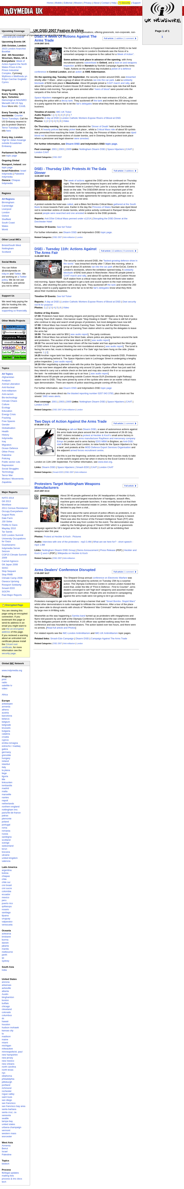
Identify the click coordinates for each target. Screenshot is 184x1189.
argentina (7, 870)
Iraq (4, 441)
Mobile (58, 2)
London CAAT (41, 152)
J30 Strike (7, 521)
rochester (7, 1091)
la (3, 1033)
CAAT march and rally (118, 83)
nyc (3, 1072)
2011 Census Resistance (15, 508)
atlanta (5, 991)
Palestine (6, 455)
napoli (5, 800)
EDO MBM (101, 441)
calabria (6, 733)
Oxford (5, 215)
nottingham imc (10, 809)
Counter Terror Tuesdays (12, 117)
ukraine (6, 855)
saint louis (7, 1097)
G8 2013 (6, 501)
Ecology (6, 407)
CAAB (22, 106)
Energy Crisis (9, 414)
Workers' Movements (13, 478)
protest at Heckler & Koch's (97, 435)
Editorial (68, 2)
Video (66, 121)
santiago (6, 912)
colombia (6, 891)
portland (6, 1085)
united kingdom (10, 858)
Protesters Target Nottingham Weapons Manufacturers (67, 486)
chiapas (6, 876)
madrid (5, 788)
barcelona (7, 715)
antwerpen (7, 703)
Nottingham (8, 248)
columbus (7, 1015)
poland (5, 821)
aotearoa (6, 933)
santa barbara (9, 1109)
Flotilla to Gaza (9, 525)
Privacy (88, 2)
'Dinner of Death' (100, 126)
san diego (7, 1100)
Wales (5, 226)
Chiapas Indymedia (11, 182)
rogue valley (8, 1094)
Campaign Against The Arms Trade (109, 638)
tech (4, 1181)
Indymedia (7, 438)
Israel (5, 1151)
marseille (6, 794)
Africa (5, 694)
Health (5, 431)
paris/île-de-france (11, 812)
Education (7, 411)
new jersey (7, 1057)
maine (5, 1039)
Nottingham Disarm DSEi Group (58, 550)
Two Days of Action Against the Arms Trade (70, 421)
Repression (8, 465)
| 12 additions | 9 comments (117, 251)
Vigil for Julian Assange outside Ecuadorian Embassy (14, 143)
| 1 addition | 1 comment (119, 38)
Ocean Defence (10, 448)
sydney (5, 960)
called (70, 204)
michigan (6, 1045)
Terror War (7, 475)
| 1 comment (124, 423)
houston (6, 1024)
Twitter (17, 273)
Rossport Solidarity (11, 584)
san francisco (9, 1103)
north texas (7, 1069)
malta (5, 791)
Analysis (6, 380)
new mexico (8, 1060)
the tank (98, 100)
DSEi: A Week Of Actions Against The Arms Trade (65, 38)
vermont (6, 1130)
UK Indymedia (34, 9)
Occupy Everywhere (12, 511)
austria (5, 712)
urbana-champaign (11, 1127)
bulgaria (6, 731)
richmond (6, 1088)
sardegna (7, 836)
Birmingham (8, 202)
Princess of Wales (101, 207)
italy (4, 767)
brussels (6, 728)
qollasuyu (7, 906)
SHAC (5, 568)
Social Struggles (10, 468)
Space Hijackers (42, 97)
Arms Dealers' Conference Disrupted (65, 570)
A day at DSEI (52, 118)
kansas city (7, 1030)
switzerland (7, 845)
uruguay (6, 918)
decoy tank (67, 100)
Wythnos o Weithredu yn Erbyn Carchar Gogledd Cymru (14, 79)
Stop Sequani (9, 571)
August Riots (8, 514)
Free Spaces (8, 421)
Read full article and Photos (61, 627)
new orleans (8, 1064)
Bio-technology (9, 397)
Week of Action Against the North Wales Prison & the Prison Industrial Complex (14, 67)
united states (8, 1124)
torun (4, 848)
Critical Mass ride (106, 129)
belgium (6, 721)
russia (5, 833)
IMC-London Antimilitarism (76, 633)
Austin (5, 994)
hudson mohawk (10, 1027)
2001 (54, 149)
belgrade (6, 725)
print (4, 679)
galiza (5, 749)
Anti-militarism (69, 237)
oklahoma (7, 1076)
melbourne (7, 952)
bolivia (5, 873)
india (4, 970)
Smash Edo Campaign (62, 638)
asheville (6, 988)
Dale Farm (7, 518)
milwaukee (7, 1048)
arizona (6, 982)
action (78, 71)
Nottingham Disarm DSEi (92, 149)
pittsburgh (7, 1082)
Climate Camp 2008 (12, 578)
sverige (5, 842)
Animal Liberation (11, 384)
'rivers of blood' (102, 89)
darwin (5, 942)
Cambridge (7, 205)
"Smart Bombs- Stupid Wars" (120, 601)
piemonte (6, 818)
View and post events (13, 36)
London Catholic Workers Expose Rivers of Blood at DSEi (91, 118)
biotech (5, 1163)
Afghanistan (8, 377)
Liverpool (6, 209)
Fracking (6, 417)
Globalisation (8, 428)
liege (4, 773)
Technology (8, 472)
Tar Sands (7, 531)
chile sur (6, 882)
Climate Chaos (9, 401)
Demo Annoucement (87, 550)
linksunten (7, 782)
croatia (5, 737)
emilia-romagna (10, 743)
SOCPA (6, 591)
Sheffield (6, 219)
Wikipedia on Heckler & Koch (73, 553)
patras (5, 815)
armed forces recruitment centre (86, 450)
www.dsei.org (105, 461)
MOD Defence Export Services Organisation (108, 447)
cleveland (7, 1009)
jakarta (5, 945)
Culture (5, 404)
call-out (73, 429)
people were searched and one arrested (63, 213)
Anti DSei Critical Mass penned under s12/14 (68, 218)
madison (6, 1036)
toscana (6, 852)
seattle (5, 1118)
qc (3, 957)
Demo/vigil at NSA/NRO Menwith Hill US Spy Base (14, 103)
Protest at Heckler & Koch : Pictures (62, 536)
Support (136, 2)
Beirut (5, 1148)
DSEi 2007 (57, 157)
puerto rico (7, 903)
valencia (6, 861)
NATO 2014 (8, 497)
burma (5, 939)
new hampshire (10, 1054)
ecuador (6, 894)
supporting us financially (14, 310)
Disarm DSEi (73, 143)
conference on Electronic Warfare (110, 577)
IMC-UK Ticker (64, 112)
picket (72, 129)
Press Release (107, 550)
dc (3, 1018)
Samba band (78, 615)
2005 (68, 149)
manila (5, 948)
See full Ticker (64, 227)
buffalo (5, 1003)
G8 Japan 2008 (10, 564)
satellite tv (7, 685)
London (80, 237)
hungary (6, 758)
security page (9, 653)
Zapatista (6, 482)
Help (113, 2)
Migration (6, 444)
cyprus (5, 740)
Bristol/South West (11, 245)
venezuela (7, 924)
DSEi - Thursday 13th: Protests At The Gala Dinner (70, 171)
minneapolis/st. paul (12, 1051)
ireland (5, 761)
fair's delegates (84, 103)
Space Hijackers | (66, 467)
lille (3, 779)
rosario (5, 909)
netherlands (8, 803)
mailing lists (8, 1175)
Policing (6, 458)
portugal (6, 824)
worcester (7, 1136)
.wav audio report (79, 334)
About (96, 2)
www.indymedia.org (12, 670)
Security (126, 2)
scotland (6, 840)
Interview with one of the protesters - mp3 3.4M (67, 541)
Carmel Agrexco (10, 561)
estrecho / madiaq (11, 746)
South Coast (8, 222)
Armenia (6, 1145)
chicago (6, 1006)
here (8, 130)
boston (5, 1000)
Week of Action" (125, 54)
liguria (5, 776)
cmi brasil (7, 885)
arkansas (6, 985)
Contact (105, 2)
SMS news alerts (51, 396)
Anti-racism (7, 394)
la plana (6, 770)
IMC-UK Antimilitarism (106, 633)
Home (50, 2)
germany (6, 752)
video (4, 688)
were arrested (81, 138)
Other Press (8, 451)
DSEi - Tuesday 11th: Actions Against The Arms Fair (65, 251)
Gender (6, 424)
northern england (10, 806)
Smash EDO (82, 467)
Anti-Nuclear (8, 387)
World (5, 229)
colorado (6, 1012)
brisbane (6, 936)
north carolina (9, 1066)
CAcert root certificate (9, 646)
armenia (6, 706)
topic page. (111, 143)
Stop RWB (7, 574)
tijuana (5, 915)
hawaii (5, 1021)
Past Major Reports (12, 595)
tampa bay (7, 1121)
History (5, 434)
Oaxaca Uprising (10, 581)
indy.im (5, 273)
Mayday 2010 (9, 528)
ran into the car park (103, 80)
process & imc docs (12, 1178)
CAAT (129, 149)
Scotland (6, 251)
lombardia (7, 785)
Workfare (6, 504)
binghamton (8, 997)
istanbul (6, 764)
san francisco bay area (13, 1106)
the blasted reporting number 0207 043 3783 (90, 393)
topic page (106, 232)
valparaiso (7, 921)
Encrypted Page (14, 605)
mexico (5, 897)
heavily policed (50, 129)
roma (4, 827)
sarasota (6, 1115)
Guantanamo (8, 544)
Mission (78, 2)
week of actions (76, 180)
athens (5, 709)
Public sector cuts (11, 461)
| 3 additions (124, 171)
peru (4, 900)
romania (6, 830)
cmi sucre (7, 888)
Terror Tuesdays (10, 127)
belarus (6, 718)
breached (131, 77)
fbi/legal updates (10, 1172)
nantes (5, 797)
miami (5, 1042)
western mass (9, 1133)
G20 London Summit (12, 535)
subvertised (90, 62)
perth (4, 954)
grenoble (6, 755)
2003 (61, 149)
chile (4, 879)
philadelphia (8, 1079)
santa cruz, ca (9, 1112)
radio (4, 682)
